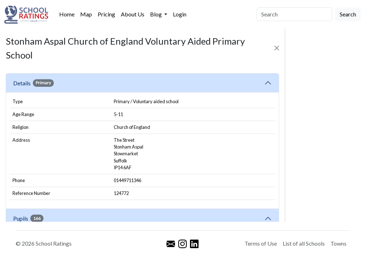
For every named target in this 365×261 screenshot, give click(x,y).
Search (348, 14)
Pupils (28, 218)
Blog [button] (156, 14)
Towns (338, 243)
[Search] (294, 14)
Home (66, 14)
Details (33, 82)
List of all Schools (304, 243)
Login (179, 14)
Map (86, 14)
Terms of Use (261, 243)
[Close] (277, 48)
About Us (132, 14)
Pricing (106, 14)
